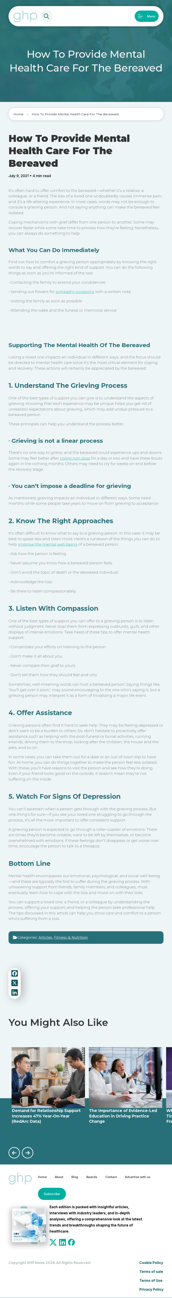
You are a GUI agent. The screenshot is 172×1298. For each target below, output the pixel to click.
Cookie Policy (151, 1263)
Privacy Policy (151, 1289)
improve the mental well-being (47, 544)
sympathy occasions (75, 291)
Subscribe (50, 1194)
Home (19, 114)
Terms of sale (151, 1272)
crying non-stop (75, 458)
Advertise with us (145, 1176)
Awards (94, 1176)
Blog (76, 1176)
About (59, 1176)
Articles (45, 937)
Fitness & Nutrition (71, 937)
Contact (115, 1176)
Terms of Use (150, 1281)
